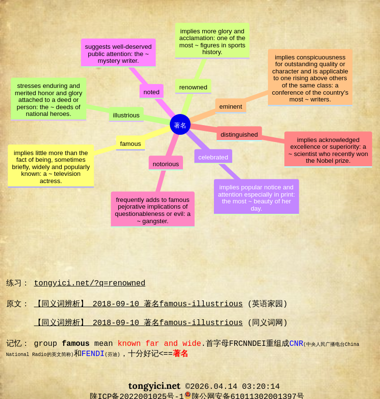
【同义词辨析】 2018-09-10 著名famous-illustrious (138, 304)
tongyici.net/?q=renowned (89, 283)
